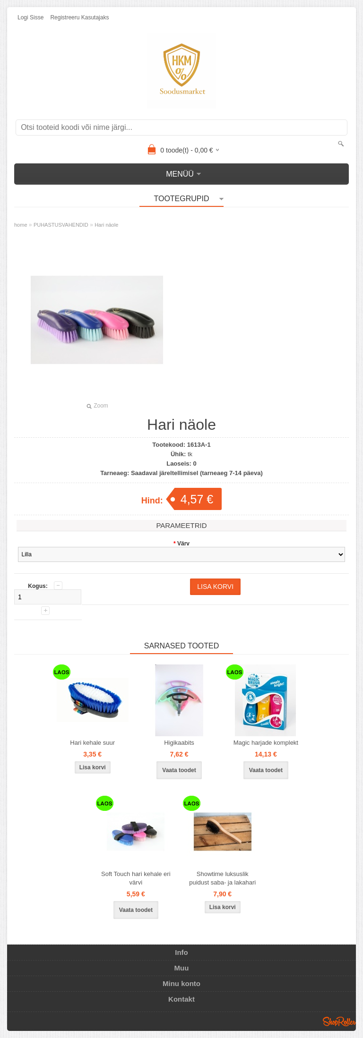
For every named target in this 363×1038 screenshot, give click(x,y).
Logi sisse (30, 17)
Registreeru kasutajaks (79, 17)
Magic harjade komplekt (265, 742)
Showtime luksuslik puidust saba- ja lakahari (222, 878)
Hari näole (106, 225)
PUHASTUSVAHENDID (61, 225)
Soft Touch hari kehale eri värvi (135, 878)
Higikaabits (179, 742)
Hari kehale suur (92, 742)
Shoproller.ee (339, 1021)
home (20, 225)
